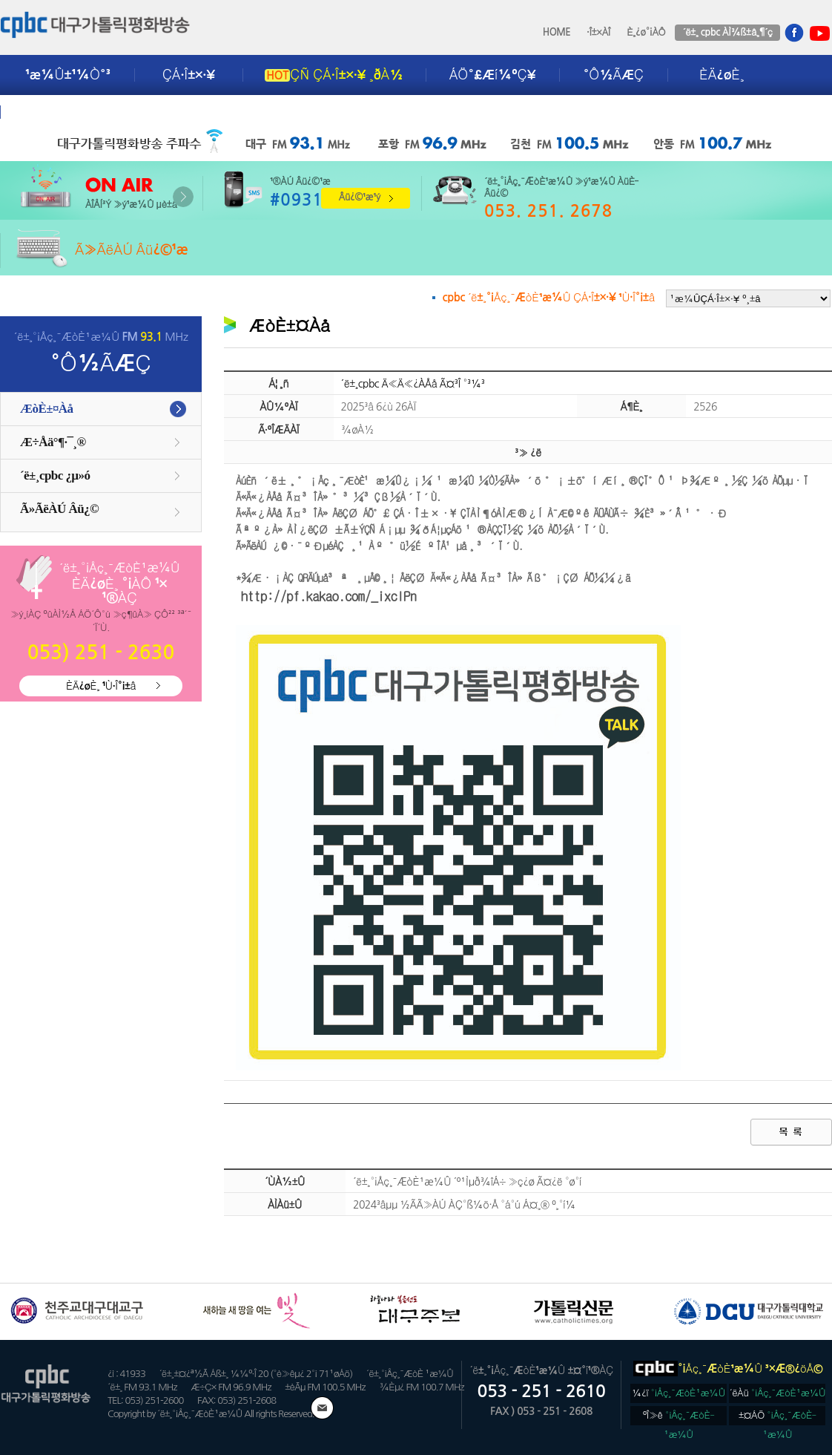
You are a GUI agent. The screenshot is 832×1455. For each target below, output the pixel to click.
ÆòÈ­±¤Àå (46, 409)
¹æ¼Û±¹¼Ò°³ (67, 75)
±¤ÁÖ (777, 1417)
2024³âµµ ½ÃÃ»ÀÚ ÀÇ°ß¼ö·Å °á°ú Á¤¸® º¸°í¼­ (464, 1205)
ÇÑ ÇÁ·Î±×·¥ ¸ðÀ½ (334, 75)
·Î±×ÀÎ (598, 32)
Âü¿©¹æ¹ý (359, 197)
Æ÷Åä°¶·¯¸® (53, 442)
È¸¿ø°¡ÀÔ (646, 32)
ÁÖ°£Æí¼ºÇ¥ (492, 75)
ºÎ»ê (679, 1417)
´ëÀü (778, 1393)
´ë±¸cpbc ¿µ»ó (55, 475)
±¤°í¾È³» (57, 112)
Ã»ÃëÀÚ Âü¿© (59, 509)
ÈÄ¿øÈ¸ (721, 75)
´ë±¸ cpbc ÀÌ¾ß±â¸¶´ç (727, 32)
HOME (557, 32)
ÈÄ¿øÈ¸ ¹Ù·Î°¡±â (101, 686)
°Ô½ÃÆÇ (614, 75)
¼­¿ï (678, 1393)
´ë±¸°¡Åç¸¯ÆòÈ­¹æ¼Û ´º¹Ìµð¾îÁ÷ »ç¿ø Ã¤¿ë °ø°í (467, 1182)
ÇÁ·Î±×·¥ (188, 75)
